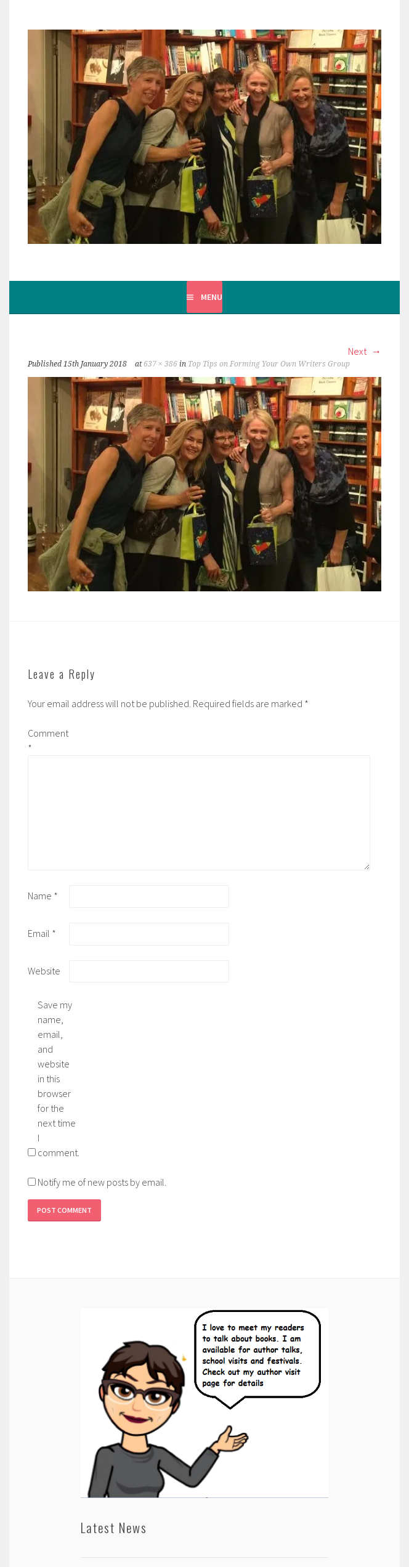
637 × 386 (160, 364)
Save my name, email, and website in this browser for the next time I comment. (57, 1078)
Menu (211, 296)
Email (42, 933)
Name (43, 895)
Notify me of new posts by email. (102, 1182)
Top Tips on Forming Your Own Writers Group (269, 364)
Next (364, 351)
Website (44, 971)
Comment (47, 740)
